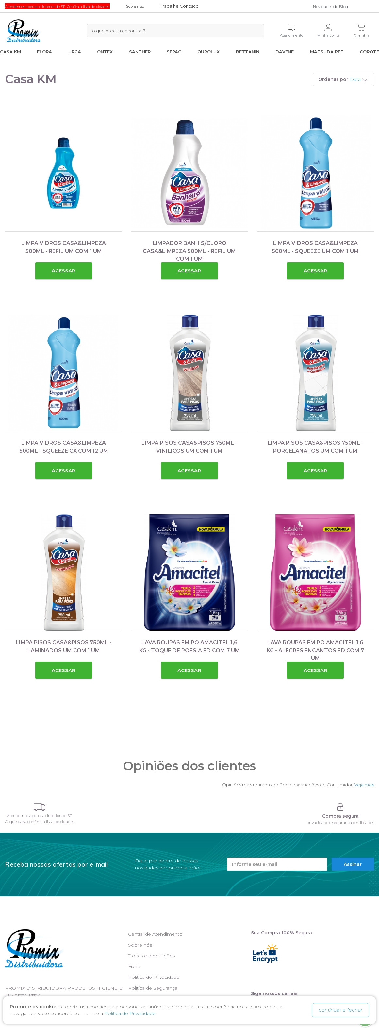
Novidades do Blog (330, 6)
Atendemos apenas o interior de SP (40, 815)
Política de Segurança (152, 988)
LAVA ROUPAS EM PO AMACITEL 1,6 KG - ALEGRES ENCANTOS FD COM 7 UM (315, 650)
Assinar (353, 864)
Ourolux (208, 51)
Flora (44, 51)
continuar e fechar (340, 1010)
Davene (284, 51)
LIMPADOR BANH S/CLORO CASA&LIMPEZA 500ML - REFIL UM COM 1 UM (189, 251)
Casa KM (10, 51)
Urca (74, 51)
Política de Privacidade (153, 977)
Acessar (63, 271)
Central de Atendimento (155, 934)
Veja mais (364, 784)
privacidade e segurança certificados (340, 822)
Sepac (174, 51)
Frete (134, 966)
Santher (140, 51)
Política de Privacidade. (130, 1013)
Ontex (105, 51)
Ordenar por (333, 79)
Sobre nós (140, 945)
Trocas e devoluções (151, 956)
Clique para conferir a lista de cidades (39, 821)
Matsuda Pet (327, 51)
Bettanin (247, 51)
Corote (369, 51)
